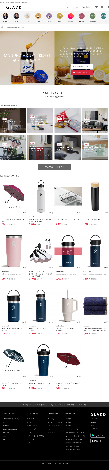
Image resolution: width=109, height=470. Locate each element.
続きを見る (77, 57)
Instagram (93, 422)
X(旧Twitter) (94, 418)
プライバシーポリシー (73, 429)
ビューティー (31, 439)
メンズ (29, 422)
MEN (4, 422)
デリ (28, 443)
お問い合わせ (52, 432)
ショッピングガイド (54, 425)
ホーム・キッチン (32, 425)
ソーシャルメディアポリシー (75, 432)
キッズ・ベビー (32, 429)
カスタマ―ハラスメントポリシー (76, 436)
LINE (92, 425)
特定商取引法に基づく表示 (74, 439)
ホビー (29, 432)
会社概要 (68, 419)
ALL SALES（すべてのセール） (13, 419)
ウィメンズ (30, 419)
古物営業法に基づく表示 (73, 443)
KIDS (5, 436)
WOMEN (6, 425)
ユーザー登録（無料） (83, 7)
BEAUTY (6, 432)
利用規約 (68, 425)
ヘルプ (50, 429)
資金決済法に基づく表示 (73, 446)
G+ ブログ (93, 429)
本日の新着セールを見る (54, 167)
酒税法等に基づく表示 (73, 449)
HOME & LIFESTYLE (10, 429)
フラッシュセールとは (55, 422)
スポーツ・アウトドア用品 (35, 436)
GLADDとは (52, 419)
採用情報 (68, 422)
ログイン (70, 7)
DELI (5, 439)
